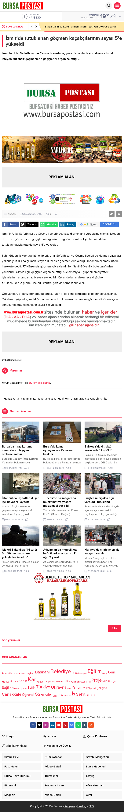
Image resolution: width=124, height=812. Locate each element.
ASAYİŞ (12, 214)
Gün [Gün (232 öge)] (111, 672)
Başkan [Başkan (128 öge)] (30, 673)
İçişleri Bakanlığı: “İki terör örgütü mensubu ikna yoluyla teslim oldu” (19, 553)
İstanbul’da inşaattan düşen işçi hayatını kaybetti (20, 500)
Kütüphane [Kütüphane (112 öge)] (49, 681)
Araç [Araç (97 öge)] (16, 673)
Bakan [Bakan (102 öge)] (22, 673)
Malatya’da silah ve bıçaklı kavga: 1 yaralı (102, 551)
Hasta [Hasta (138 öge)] (5, 681)
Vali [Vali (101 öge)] (69, 688)
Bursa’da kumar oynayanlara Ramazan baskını (58, 450)
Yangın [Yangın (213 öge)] (77, 687)
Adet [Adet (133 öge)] (5, 673)
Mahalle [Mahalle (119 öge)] (60, 681)
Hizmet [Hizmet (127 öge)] (14, 681)
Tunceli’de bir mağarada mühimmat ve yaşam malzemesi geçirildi (59, 502)
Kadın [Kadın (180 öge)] (23, 681)
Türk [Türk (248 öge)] (31, 687)
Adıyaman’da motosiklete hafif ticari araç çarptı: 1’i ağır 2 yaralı (60, 553)
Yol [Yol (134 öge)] (85, 688)
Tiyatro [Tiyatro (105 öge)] (23, 688)
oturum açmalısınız (39, 382)
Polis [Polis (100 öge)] (88, 682)
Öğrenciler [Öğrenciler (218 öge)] (43, 694)
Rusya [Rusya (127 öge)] (111, 681)
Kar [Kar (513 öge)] (32, 679)
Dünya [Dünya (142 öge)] (76, 673)
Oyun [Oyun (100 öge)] (82, 682)
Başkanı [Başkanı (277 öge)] (42, 672)
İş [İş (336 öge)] (73, 694)
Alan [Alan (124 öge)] (10, 673)
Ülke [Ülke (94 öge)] (55, 696)
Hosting (81, 806)
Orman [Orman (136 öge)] (75, 681)
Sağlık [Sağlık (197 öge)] (6, 688)
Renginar (69, 806)
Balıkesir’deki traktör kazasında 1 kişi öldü (99, 448)
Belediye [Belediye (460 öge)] (60, 671)
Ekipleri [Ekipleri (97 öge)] (83, 673)
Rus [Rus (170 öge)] (105, 681)
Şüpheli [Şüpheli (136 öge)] (90, 695)
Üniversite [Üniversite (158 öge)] (64, 695)
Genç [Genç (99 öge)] (104, 673)
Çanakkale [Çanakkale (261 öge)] (11, 694)
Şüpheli (18, 360)
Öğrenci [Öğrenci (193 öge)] (28, 695)
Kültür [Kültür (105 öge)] (40, 681)
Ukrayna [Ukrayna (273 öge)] (59, 687)
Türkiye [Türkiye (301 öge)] (43, 687)
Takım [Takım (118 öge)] (15, 688)
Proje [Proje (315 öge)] (96, 680)
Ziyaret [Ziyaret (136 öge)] (91, 688)
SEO (91, 806)
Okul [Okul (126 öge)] (68, 681)
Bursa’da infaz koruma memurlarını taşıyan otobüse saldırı (81, 26)
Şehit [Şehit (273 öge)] (81, 694)
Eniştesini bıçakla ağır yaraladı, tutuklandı (99, 500)
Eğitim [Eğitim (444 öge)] (95, 671)
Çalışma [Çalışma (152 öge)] (102, 688)
